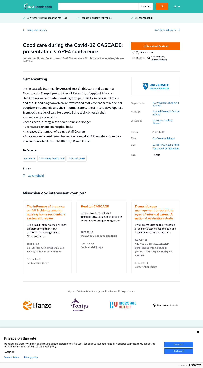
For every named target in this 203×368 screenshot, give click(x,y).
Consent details (11, 357)
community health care (51, 158)
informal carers (76, 158)
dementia (29, 158)
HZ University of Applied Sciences (166, 104)
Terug (37, 29)
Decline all (179, 351)
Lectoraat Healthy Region (163, 122)
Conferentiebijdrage (164, 138)
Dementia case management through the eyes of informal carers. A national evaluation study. (154, 212)
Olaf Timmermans (73, 58)
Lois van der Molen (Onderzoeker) (42, 58)
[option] (156, 86)
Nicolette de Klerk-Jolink (99, 58)
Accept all (178, 344)
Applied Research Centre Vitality (166, 113)
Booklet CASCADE (95, 206)
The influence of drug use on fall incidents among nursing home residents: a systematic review (46, 212)
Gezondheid (33, 259)
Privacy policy (31, 357)
